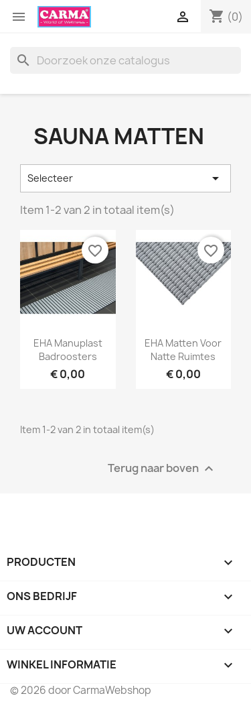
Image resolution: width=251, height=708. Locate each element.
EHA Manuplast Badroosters (67, 350)
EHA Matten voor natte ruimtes (183, 350)
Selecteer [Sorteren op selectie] (125, 178)
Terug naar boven (162, 468)
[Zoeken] (125, 60)
